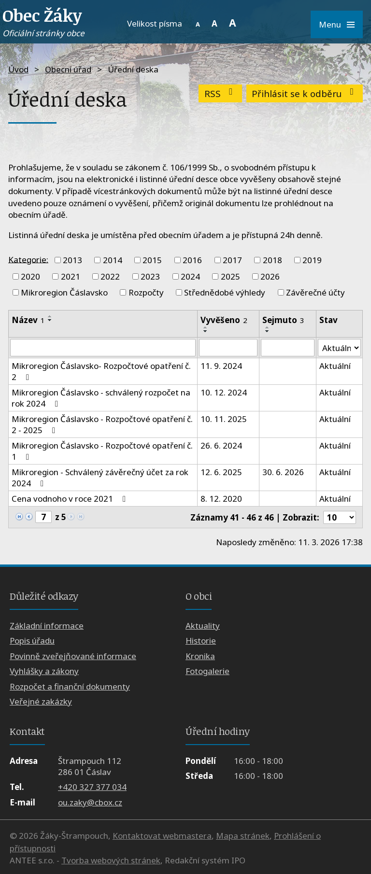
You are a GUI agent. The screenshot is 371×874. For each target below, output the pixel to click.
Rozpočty (146, 292)
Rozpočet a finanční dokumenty (70, 686)
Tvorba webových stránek (110, 860)
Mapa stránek (243, 835)
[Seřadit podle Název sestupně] (50, 320)
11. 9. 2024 (221, 365)
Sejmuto (283, 319)
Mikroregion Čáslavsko (64, 292)
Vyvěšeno (223, 319)
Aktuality (203, 625)
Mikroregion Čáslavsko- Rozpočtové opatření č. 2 (101, 371)
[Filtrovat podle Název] (103, 347)
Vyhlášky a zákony (44, 671)
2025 (230, 276)
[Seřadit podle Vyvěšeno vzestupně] (205, 327)
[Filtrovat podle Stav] (339, 347)
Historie (201, 640)
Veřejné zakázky (41, 701)
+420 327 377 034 (92, 786)
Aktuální (335, 365)
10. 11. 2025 (223, 418)
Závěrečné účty (315, 292)
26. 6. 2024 (221, 445)
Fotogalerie (207, 671)
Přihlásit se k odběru (304, 93)
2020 (30, 276)
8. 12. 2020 (221, 498)
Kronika (200, 656)
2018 (272, 260)
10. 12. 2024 (223, 392)
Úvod (18, 69)
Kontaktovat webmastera (162, 835)
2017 (232, 260)
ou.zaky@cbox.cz (90, 802)
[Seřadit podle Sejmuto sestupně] (267, 331)
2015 (152, 260)
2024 (190, 276)
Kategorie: (28, 259)
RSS (220, 93)
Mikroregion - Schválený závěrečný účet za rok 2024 (100, 477)
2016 (192, 260)
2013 (72, 260)
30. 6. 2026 (283, 472)
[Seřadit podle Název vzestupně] (50, 316)
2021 (70, 276)
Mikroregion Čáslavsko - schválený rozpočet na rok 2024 (101, 398)
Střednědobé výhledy (224, 292)
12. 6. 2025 (221, 472)
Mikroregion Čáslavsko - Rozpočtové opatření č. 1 (102, 451)
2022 (110, 276)
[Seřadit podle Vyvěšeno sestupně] (205, 331)
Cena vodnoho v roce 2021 (70, 498)
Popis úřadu (32, 640)
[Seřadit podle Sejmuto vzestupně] (267, 327)
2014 (112, 260)
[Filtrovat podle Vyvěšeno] (228, 347)
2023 (150, 276)
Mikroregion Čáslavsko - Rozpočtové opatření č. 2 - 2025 (102, 424)
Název (28, 319)
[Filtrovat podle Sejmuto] (287, 347)
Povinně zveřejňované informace (73, 656)
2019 (312, 260)
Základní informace (47, 625)
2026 (270, 276)
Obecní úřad (68, 69)
